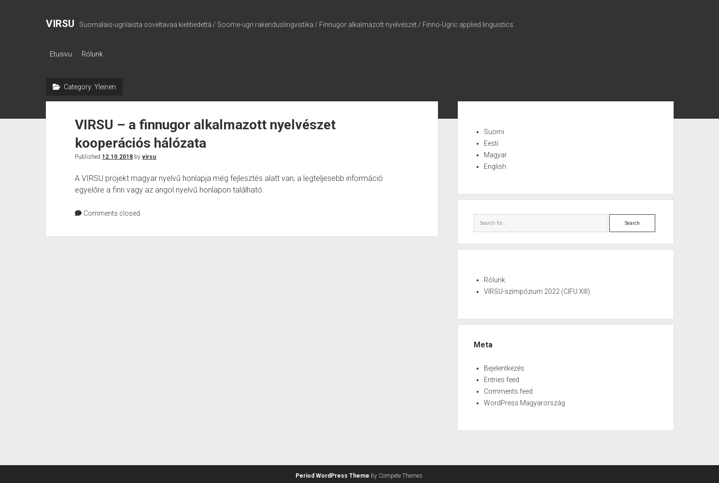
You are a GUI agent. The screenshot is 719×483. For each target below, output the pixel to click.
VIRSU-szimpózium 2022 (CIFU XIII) (537, 289)
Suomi (494, 129)
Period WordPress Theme (332, 473)
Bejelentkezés (504, 366)
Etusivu (61, 54)
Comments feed (508, 389)
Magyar (495, 152)
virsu (149, 154)
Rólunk (97, 54)
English (495, 163)
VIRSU (60, 23)
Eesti (491, 140)
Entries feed (501, 377)
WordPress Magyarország (524, 400)
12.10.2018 (117, 154)
